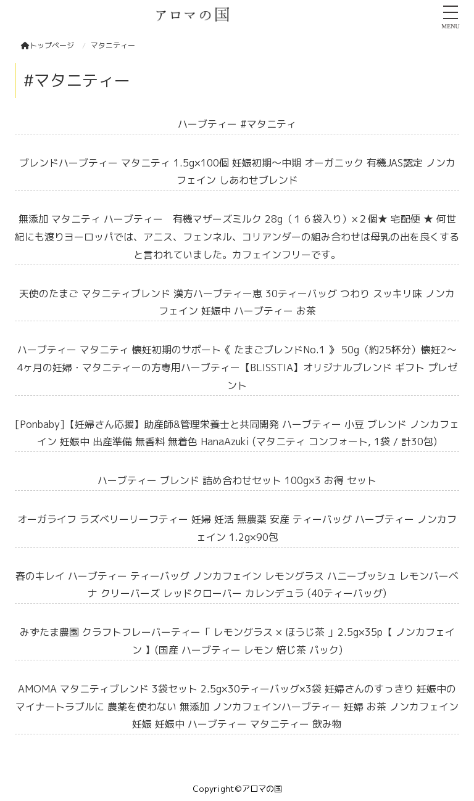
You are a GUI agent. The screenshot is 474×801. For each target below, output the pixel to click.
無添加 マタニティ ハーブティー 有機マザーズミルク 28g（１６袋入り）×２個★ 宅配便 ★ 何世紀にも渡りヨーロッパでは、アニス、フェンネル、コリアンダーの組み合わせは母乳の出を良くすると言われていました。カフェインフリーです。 (237, 236)
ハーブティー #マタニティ (237, 124)
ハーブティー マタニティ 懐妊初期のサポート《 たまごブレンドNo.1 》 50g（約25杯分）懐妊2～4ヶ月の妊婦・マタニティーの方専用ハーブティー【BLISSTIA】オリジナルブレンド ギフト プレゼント (237, 367)
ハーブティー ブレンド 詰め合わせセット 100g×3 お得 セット (237, 480)
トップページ (47, 45)
